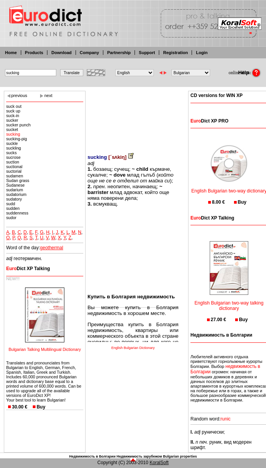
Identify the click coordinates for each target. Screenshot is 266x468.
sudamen (14, 176)
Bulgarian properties (180, 456)
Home (11, 52)
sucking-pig (16, 138)
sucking (13, 134)
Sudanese (15, 185)
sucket (12, 129)
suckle (12, 143)
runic (226, 419)
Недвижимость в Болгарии (92, 456)
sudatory (14, 199)
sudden (13, 208)
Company (89, 52)
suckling (13, 148)
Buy (41, 407)
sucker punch (18, 125)
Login (201, 52)
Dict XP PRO (209, 121)
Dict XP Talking (28, 268)
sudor (11, 217)
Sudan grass (17, 180)
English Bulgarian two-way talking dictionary (229, 301)
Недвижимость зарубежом (139, 456)
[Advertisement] (133, 117)
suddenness (17, 213)
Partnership (119, 52)
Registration (175, 52)
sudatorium (16, 194)
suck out (14, 106)
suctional (14, 166)
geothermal (51, 247)
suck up (13, 111)
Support (147, 52)
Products (34, 52)
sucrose (13, 157)
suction (12, 162)
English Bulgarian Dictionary (133, 348)
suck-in (12, 115)
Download (61, 52)
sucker (12, 120)
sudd (10, 203)
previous (19, 95)
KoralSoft (159, 462)
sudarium (14, 189)
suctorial (14, 171)
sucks (11, 152)
